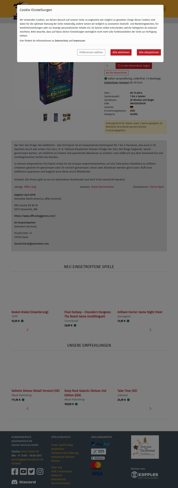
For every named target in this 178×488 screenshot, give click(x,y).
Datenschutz (61, 40)
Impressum (79, 40)
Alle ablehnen (121, 52)
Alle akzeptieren (149, 52)
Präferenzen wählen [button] (91, 52)
